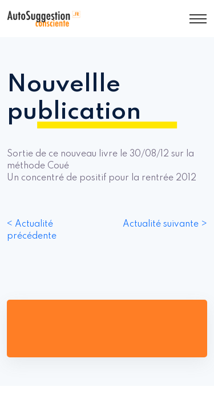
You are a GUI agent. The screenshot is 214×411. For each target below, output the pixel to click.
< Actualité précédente (31, 230)
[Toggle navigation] (198, 19)
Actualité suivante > (165, 224)
